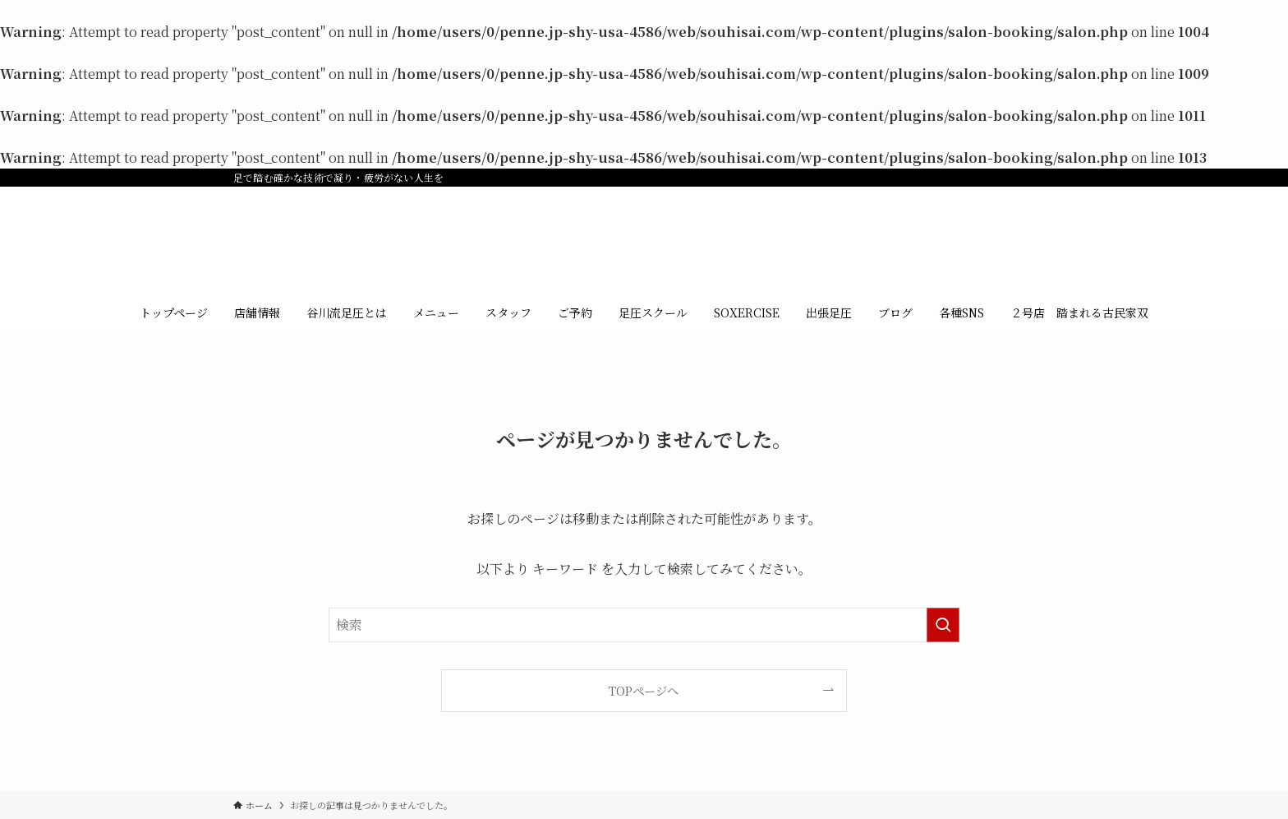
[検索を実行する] (943, 625)
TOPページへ (643, 690)
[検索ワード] (644, 625)
